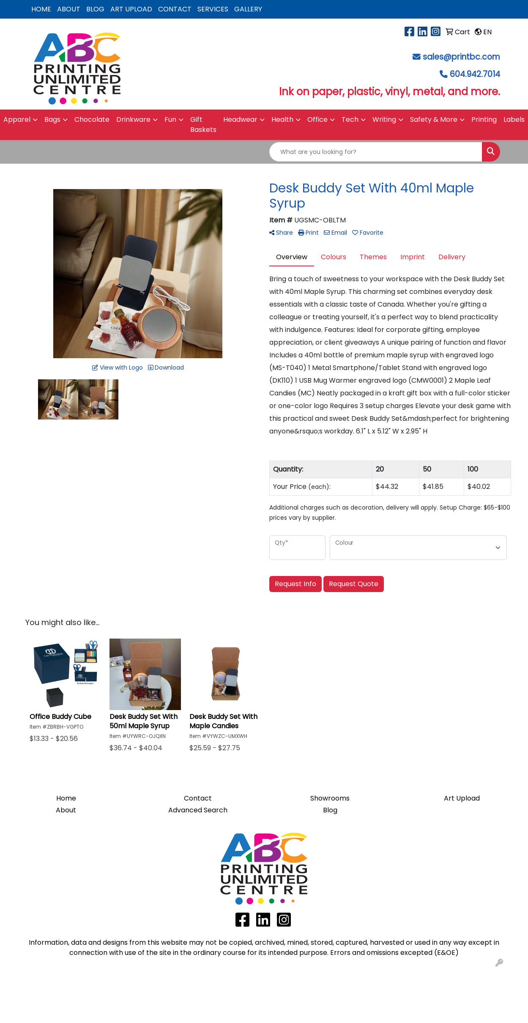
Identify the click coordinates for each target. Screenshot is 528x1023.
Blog (330, 810)
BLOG (95, 9)
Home (66, 798)
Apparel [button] (16, 119)
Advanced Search (197, 810)
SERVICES (212, 9)
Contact (198, 798)
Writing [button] (384, 119)
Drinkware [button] (133, 119)
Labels (514, 119)
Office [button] (317, 119)
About (66, 810)
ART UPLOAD (131, 9)
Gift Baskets (203, 124)
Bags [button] (52, 119)
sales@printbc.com (461, 57)
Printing (484, 119)
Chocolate (91, 119)
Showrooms (330, 798)
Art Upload (462, 798)
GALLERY (248, 9)
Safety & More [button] (433, 119)
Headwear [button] (240, 119)
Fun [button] (170, 119)
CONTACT (175, 9)
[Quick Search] (375, 152)
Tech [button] (350, 119)
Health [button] (282, 119)
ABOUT (68, 9)
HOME (41, 9)
